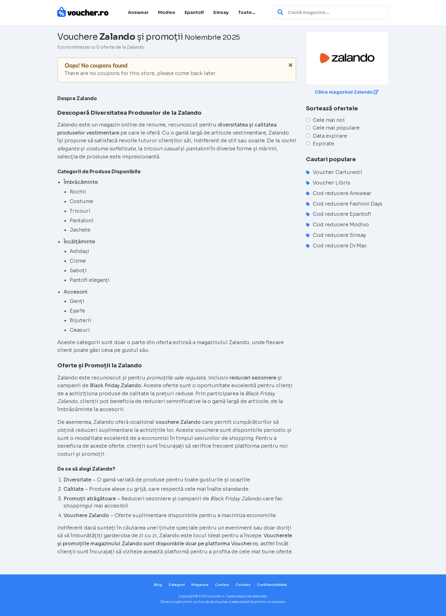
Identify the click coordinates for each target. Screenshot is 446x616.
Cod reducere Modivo (341, 224)
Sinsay (221, 12)
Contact (222, 585)
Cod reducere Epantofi (342, 214)
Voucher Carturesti (337, 172)
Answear (138, 12)
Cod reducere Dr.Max (340, 245)
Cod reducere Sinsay (339, 235)
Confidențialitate (272, 585)
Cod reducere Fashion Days (348, 204)
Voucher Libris (331, 182)
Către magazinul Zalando (347, 92)
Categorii (176, 585)
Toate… (247, 12)
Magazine (199, 585)
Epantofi (194, 12)
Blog (158, 585)
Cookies (243, 585)
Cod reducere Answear (342, 193)
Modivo (166, 12)
